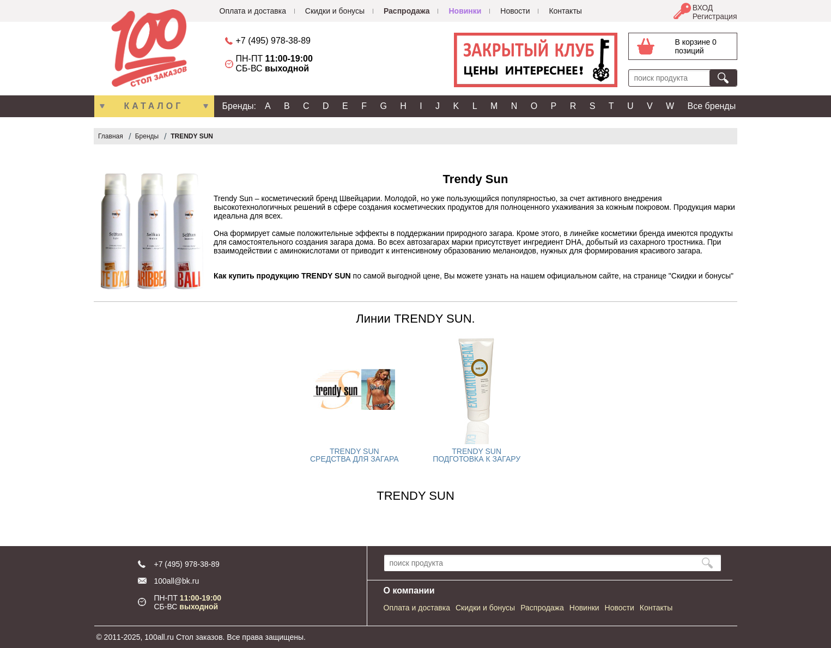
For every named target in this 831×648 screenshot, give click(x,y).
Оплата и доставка (253, 11)
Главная (110, 136)
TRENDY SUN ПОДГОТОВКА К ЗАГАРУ (476, 455)
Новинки (464, 11)
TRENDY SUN (192, 136)
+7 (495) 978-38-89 (273, 40)
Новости (515, 11)
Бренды (147, 136)
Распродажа (407, 11)
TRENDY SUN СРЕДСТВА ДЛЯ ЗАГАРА (354, 455)
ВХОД (703, 7)
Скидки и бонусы (335, 11)
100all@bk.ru (176, 581)
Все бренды (712, 106)
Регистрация (715, 16)
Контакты (565, 11)
